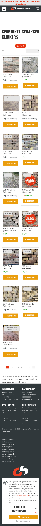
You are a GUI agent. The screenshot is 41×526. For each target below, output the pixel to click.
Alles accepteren (23, 517)
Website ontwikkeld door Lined (20, 525)
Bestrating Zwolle (8, 451)
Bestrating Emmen (8, 444)
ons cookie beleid (22, 495)
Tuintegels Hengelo (9, 459)
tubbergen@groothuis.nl (10, 399)
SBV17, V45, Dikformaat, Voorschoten (8, 344)
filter (20, 46)
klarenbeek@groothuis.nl (31, 399)
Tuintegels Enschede (9, 456)
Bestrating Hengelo (9, 449)
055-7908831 (26, 397)
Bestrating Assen (7, 442)
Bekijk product (11, 86)
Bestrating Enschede (9, 447)
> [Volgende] (33, 367)
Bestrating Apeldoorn (9, 439)
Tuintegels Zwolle (8, 461)
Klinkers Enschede (8, 454)
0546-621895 (6, 397)
